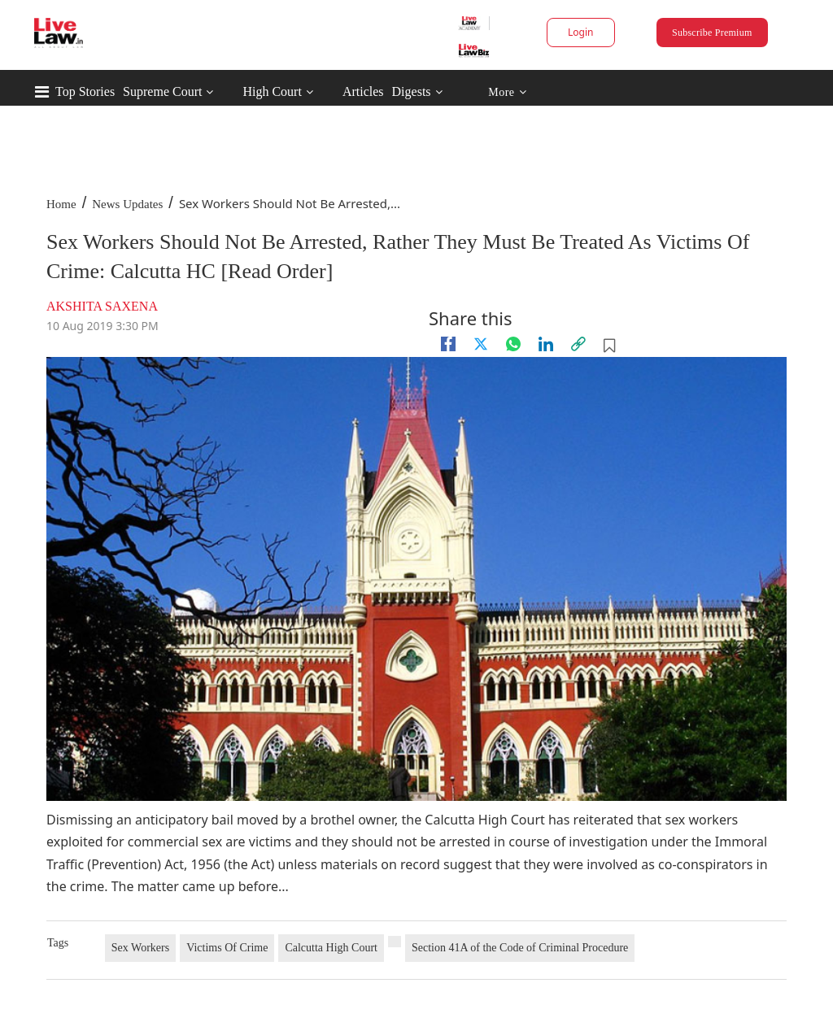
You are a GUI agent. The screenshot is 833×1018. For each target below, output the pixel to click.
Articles (363, 91)
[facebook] (448, 344)
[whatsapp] (513, 344)
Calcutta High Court (331, 948)
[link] (578, 344)
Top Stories (85, 91)
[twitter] (480, 344)
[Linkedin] (546, 344)
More (507, 92)
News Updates (127, 204)
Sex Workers (140, 948)
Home (61, 204)
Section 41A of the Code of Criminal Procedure (520, 948)
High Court (271, 91)
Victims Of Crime (227, 948)
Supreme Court (162, 91)
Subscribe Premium (712, 32)
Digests (411, 91)
